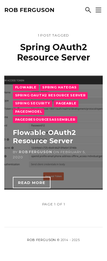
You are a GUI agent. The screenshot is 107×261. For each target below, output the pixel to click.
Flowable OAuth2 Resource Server (44, 136)
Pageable (66, 103)
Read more (31, 182)
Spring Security (32, 103)
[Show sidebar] (98, 10)
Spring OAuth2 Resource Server (50, 95)
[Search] (88, 10)
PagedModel (28, 112)
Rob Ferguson (29, 10)
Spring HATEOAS (59, 87)
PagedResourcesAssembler (45, 120)
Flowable (26, 87)
